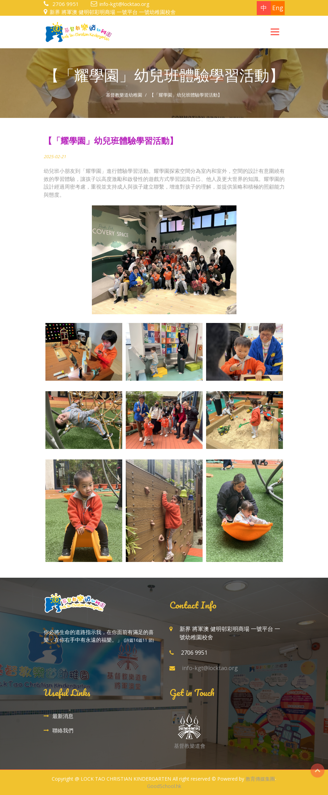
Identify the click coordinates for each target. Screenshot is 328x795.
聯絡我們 (62, 730)
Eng (277, 7)
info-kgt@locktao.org (125, 3)
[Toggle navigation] (275, 32)
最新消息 (62, 715)
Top (318, 771)
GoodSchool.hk (164, 786)
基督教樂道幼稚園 (124, 95)
